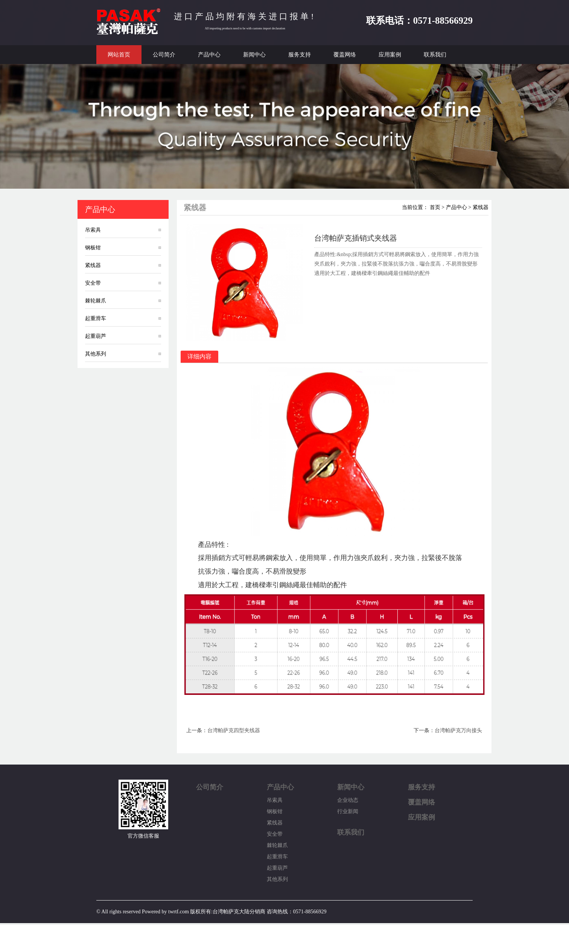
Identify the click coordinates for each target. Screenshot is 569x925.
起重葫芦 (95, 336)
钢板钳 (93, 247)
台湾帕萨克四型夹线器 (233, 730)
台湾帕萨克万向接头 (458, 730)
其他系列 (95, 354)
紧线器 (93, 265)
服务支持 (299, 55)
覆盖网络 (344, 55)
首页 (435, 207)
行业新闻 (347, 811)
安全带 (93, 283)
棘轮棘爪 (95, 301)
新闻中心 (254, 55)
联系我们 (435, 55)
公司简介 (164, 55)
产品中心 (209, 55)
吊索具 (93, 230)
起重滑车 (95, 318)
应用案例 (390, 55)
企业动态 (347, 800)
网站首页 (119, 55)
